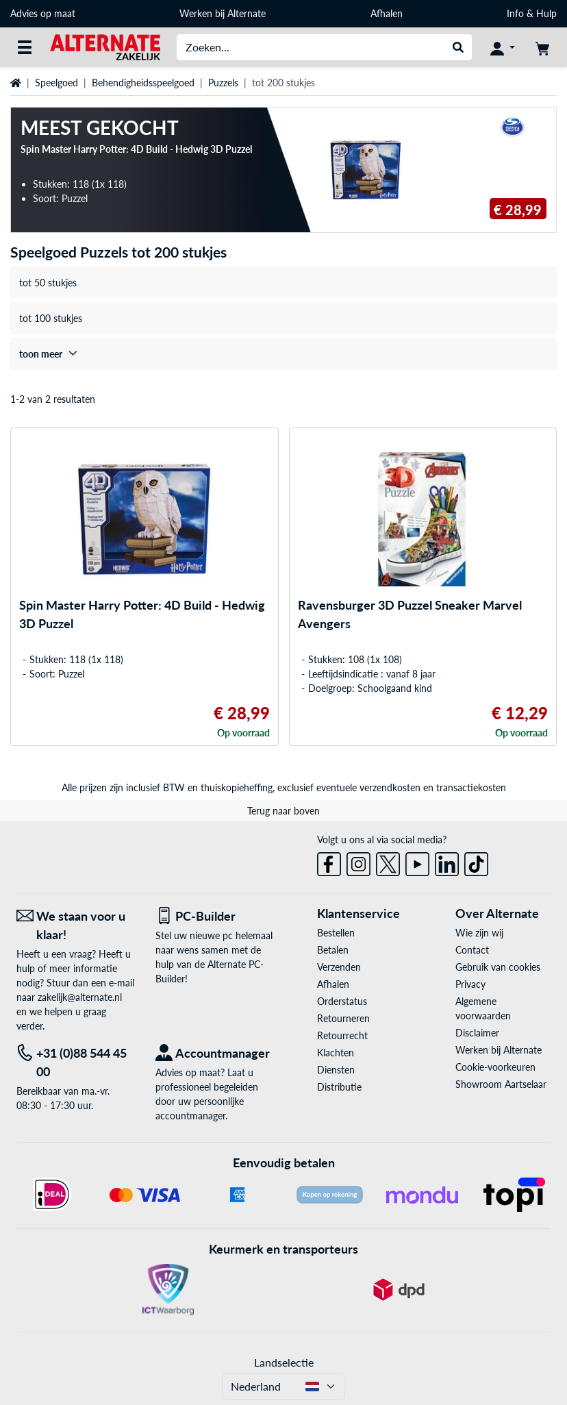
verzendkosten (390, 787)
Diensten (336, 1069)
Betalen (333, 950)
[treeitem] (283, 354)
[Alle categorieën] (24, 47)
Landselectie (284, 1362)
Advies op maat (42, 13)
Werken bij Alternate (222, 13)
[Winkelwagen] (542, 47)
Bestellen (336, 932)
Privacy (470, 984)
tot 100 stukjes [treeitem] (50, 318)
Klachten (335, 1052)
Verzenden (339, 967)
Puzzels (223, 82)
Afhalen (386, 13)
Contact (472, 950)
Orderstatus (342, 1001)
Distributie (339, 1087)
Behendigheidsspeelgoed (143, 82)
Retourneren (343, 1018)
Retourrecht (342, 1035)
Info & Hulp (532, 13)
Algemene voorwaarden (483, 1008)
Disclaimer (477, 1033)
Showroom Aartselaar (500, 1084)
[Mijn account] (502, 47)
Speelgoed (56, 82)
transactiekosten (471, 787)
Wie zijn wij (479, 932)
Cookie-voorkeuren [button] (495, 1067)
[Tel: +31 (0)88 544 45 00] (75, 1062)
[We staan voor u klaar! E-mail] (75, 925)
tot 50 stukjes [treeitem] (48, 282)
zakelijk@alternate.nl (80, 997)
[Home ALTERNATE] (105, 46)
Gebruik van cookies (497, 967)
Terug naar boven (283, 811)
